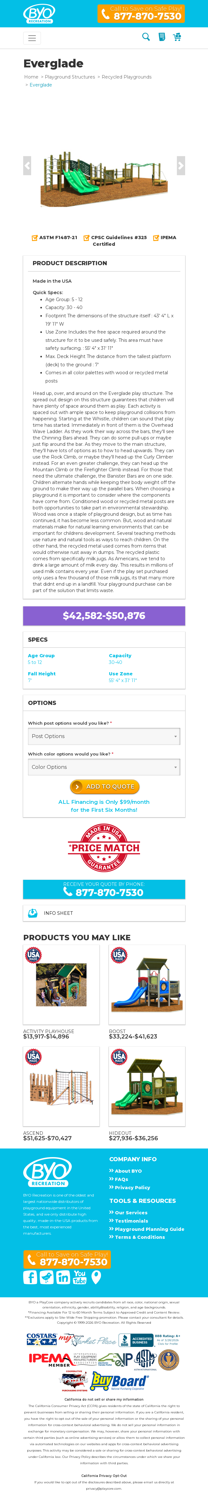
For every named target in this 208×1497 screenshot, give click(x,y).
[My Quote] (162, 38)
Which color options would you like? (70, 753)
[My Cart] (177, 38)
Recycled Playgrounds (126, 77)
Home (31, 77)
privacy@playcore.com (103, 1489)
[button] (27, 165)
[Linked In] (63, 1283)
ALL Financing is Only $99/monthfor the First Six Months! (104, 806)
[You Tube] (80, 1283)
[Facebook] (30, 1283)
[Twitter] (47, 1283)
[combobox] (104, 736)
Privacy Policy (80, 1457)
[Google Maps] (96, 1283)
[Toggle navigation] (32, 38)
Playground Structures (70, 77)
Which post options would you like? (70, 723)
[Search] (146, 38)
